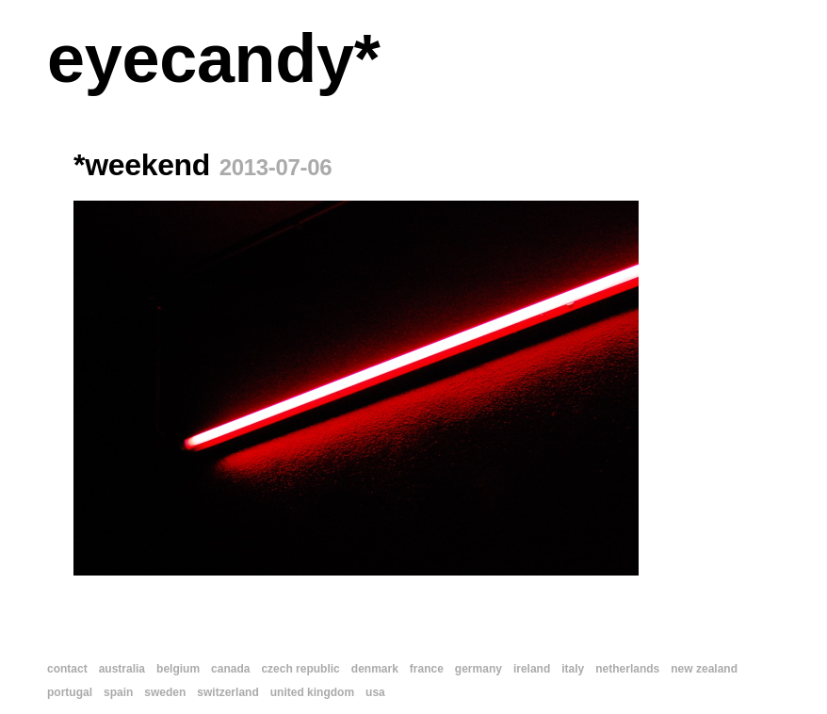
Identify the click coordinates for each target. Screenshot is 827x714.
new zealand (704, 668)
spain (118, 692)
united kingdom (312, 692)
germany (478, 668)
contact (67, 668)
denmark (374, 668)
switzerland (227, 692)
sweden (165, 692)
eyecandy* (213, 58)
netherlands (627, 668)
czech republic (300, 668)
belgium (178, 668)
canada (230, 668)
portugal (69, 692)
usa (375, 692)
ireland (531, 668)
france (427, 668)
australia (122, 668)
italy (572, 668)
